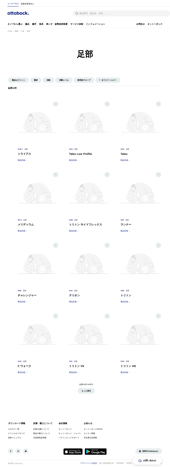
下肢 (22, 31)
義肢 (16, 31)
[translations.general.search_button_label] (157, 13)
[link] (15, 24)
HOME (10, 31)
